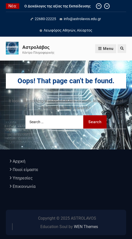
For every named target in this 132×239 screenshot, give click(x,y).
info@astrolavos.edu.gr (82, 19)
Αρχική (19, 161)
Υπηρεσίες (23, 178)
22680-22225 (45, 19)
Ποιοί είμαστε (25, 169)
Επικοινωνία (24, 186)
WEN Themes (86, 226)
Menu (105, 48)
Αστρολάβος (36, 47)
